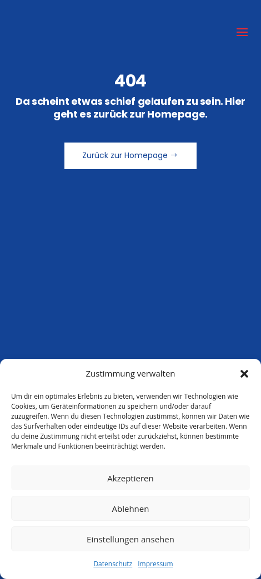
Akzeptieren (130, 478)
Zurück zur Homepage (125, 155)
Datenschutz (112, 563)
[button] (244, 373)
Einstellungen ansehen (130, 539)
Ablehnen (130, 508)
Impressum (155, 563)
